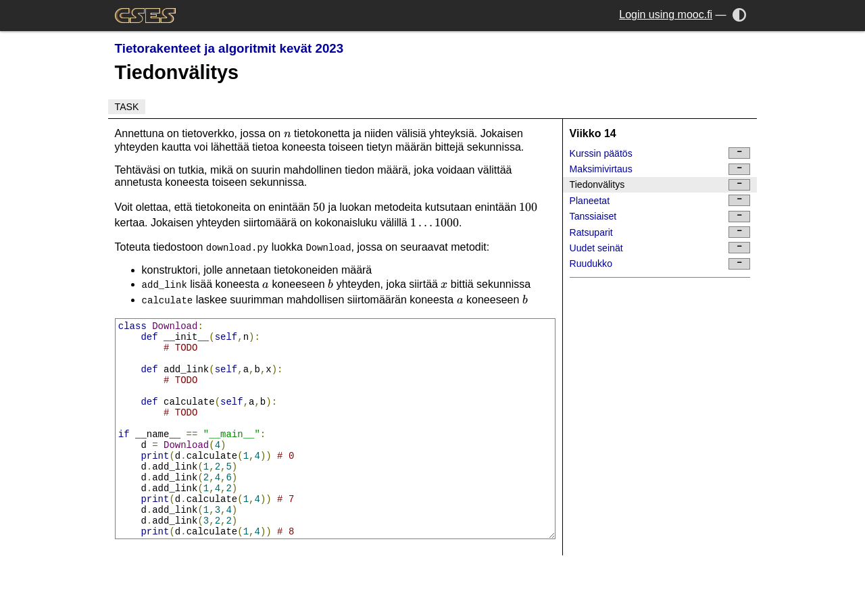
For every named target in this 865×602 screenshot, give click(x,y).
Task (127, 106)
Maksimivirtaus (660, 169)
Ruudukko (660, 264)
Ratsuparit (660, 232)
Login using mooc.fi (665, 14)
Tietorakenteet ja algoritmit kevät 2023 (229, 48)
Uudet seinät (660, 247)
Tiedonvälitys (660, 185)
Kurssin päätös (660, 153)
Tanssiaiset (660, 216)
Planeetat (660, 200)
